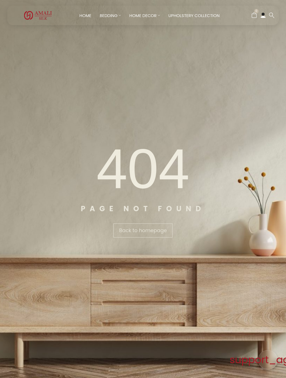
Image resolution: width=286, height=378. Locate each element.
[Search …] (272, 15)
